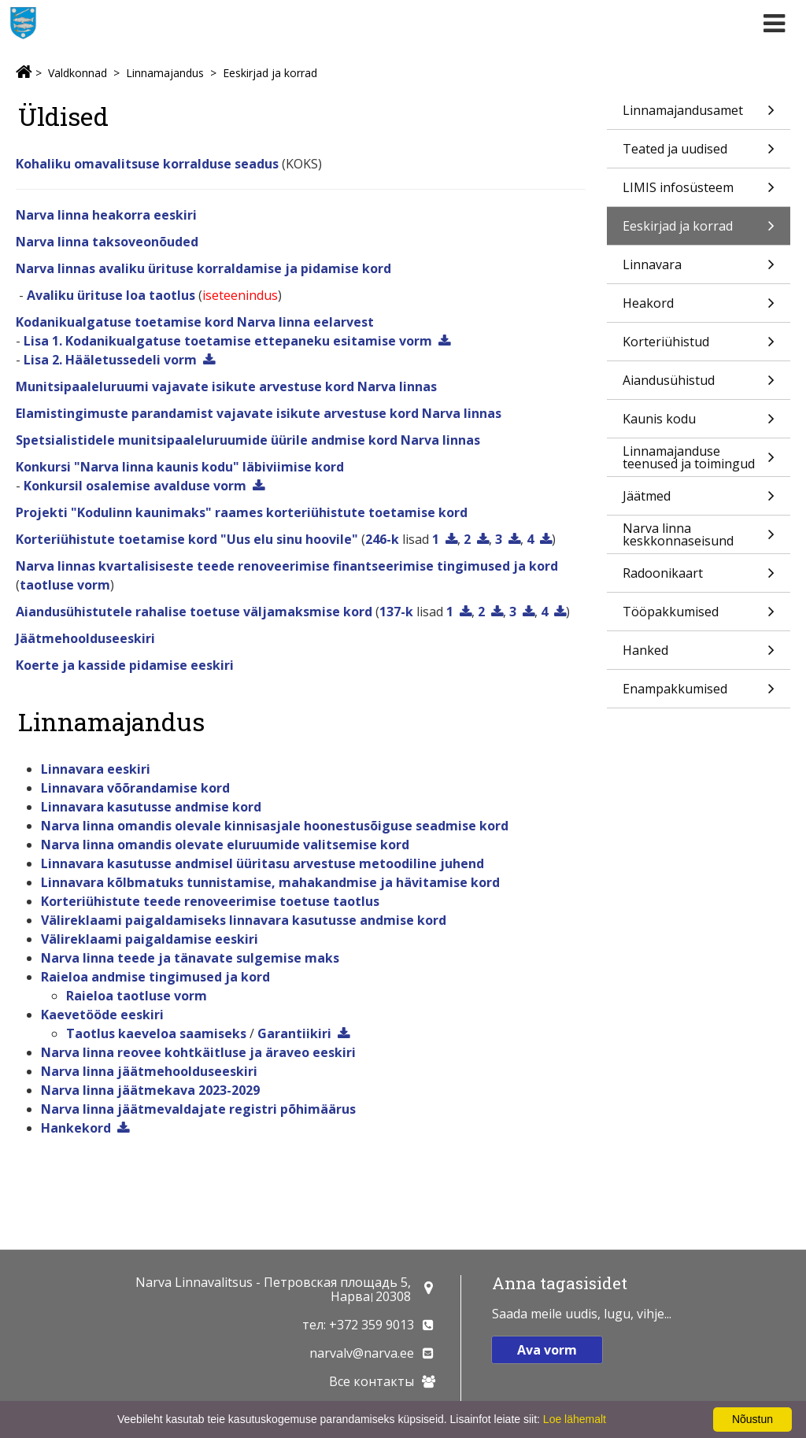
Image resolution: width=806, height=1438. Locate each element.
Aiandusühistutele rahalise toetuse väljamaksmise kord (194, 611)
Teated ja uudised (699, 154)
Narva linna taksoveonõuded (107, 241)
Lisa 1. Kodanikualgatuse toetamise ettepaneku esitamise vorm (228, 340)
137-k (396, 611)
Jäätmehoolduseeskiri (85, 638)
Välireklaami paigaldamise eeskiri (149, 939)
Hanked (699, 655)
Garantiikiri (294, 1033)
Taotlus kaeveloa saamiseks (156, 1033)
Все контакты (371, 1381)
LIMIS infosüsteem (699, 192)
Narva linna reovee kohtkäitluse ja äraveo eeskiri (198, 1052)
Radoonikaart (699, 578)
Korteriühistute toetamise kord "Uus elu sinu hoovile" (187, 539)
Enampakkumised (699, 694)
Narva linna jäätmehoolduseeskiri (149, 1071)
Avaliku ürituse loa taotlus (111, 295)
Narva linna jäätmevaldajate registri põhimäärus (198, 1109)
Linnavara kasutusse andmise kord (151, 806)
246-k (382, 539)
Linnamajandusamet (699, 115)
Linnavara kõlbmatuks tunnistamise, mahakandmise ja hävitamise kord (270, 882)
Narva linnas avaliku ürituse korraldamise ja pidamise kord (203, 268)
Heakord (699, 308)
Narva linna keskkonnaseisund (699, 536)
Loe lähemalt (574, 1419)
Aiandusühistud (699, 385)
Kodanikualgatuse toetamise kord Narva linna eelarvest (195, 322)
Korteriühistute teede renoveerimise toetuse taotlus (210, 901)
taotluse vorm (65, 584)
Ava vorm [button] (547, 1350)
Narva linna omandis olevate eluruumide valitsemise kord (225, 844)
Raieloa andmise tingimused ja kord (155, 976)
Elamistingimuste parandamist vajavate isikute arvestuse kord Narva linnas (258, 413)
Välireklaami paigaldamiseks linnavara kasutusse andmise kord (243, 920)
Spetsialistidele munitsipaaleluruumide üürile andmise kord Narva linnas (248, 440)
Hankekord (76, 1128)
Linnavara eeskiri (95, 769)
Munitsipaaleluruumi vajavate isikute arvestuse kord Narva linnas (226, 386)
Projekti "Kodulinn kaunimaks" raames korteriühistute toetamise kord (242, 512)
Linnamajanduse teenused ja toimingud (699, 459)
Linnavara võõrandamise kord (135, 788)
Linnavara (699, 269)
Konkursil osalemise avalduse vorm (135, 485)
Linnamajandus (165, 72)
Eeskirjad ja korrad (270, 72)
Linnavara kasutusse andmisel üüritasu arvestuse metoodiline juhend (262, 863)
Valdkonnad (77, 72)
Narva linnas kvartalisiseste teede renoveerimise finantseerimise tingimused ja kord (287, 566)
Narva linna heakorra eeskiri (106, 215)
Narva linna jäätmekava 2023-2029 (150, 1090)
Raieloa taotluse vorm (136, 995)
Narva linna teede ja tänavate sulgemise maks (190, 958)
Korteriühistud (699, 346)
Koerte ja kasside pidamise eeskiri (125, 665)
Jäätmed (699, 501)
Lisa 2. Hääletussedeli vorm (110, 359)
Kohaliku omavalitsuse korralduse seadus (147, 163)
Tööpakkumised (699, 616)
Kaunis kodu (699, 424)
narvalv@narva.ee (361, 1353)
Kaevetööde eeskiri (102, 1014)
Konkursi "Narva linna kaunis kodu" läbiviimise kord (180, 466)
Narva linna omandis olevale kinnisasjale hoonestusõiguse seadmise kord (274, 825)
